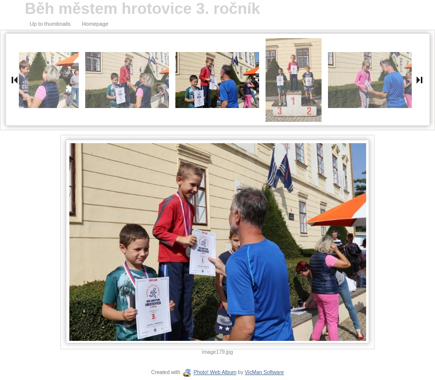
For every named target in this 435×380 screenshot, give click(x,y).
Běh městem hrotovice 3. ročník (142, 8)
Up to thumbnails (50, 24)
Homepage (95, 24)
